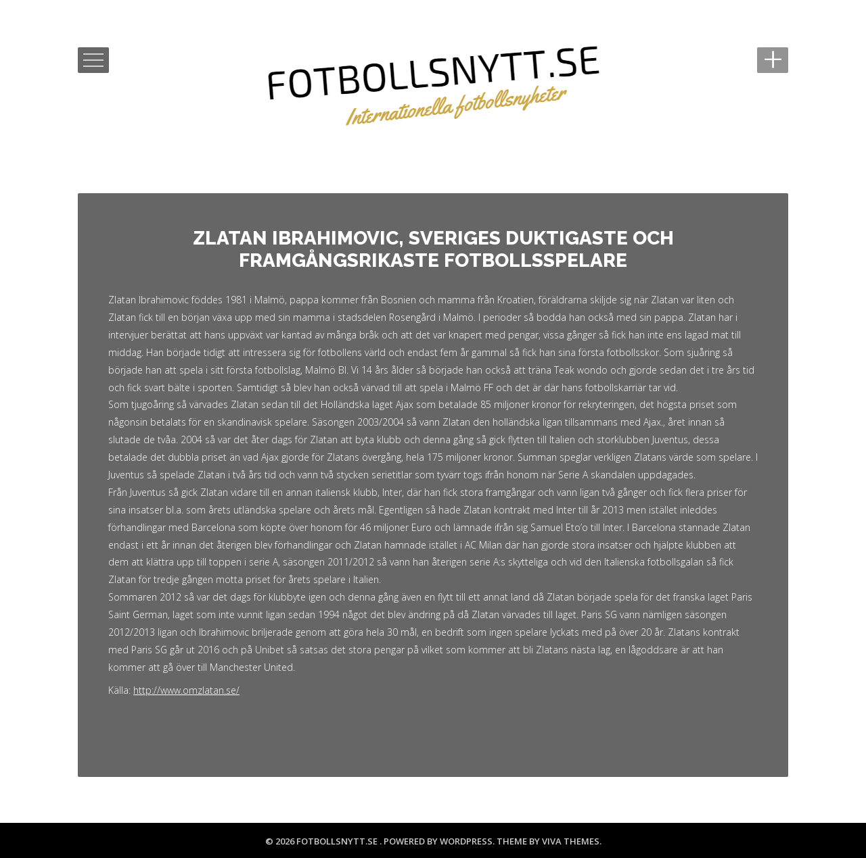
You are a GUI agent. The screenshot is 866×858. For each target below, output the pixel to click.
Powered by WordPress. (440, 841)
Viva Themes (570, 841)
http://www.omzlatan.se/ (186, 690)
